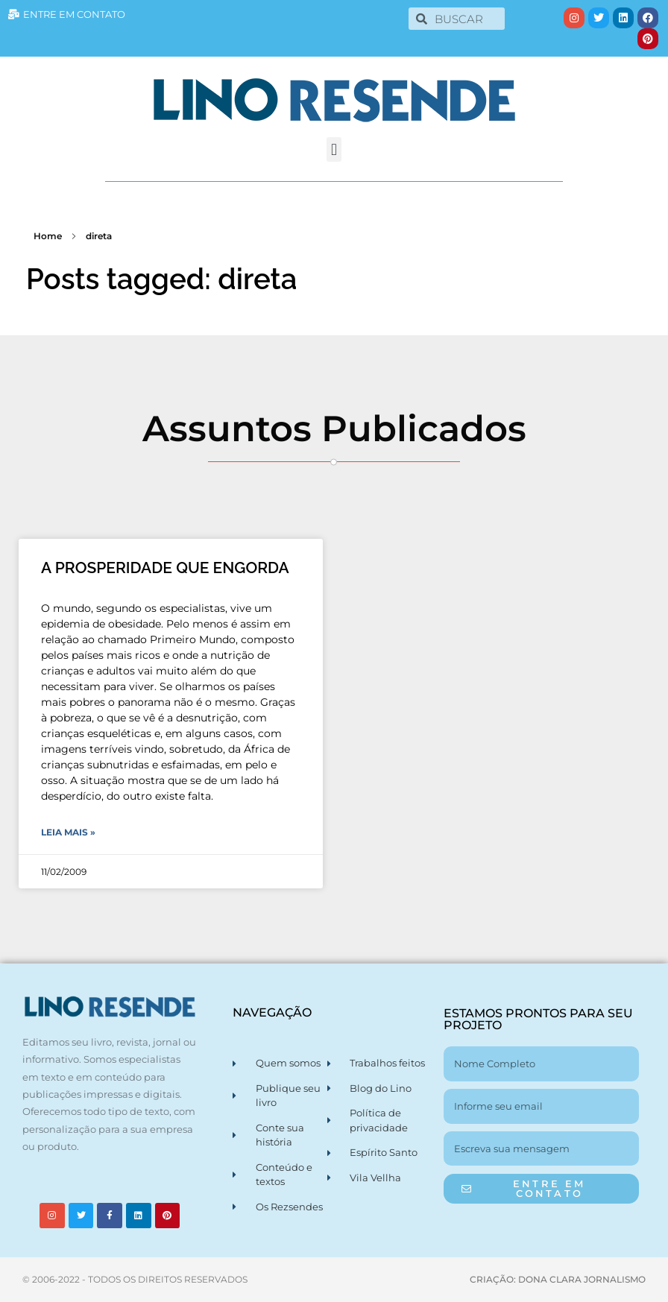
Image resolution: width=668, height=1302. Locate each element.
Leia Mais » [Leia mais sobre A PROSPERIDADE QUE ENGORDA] (68, 832)
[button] (334, 149)
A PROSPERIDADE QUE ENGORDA (165, 567)
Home (48, 235)
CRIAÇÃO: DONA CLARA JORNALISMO (558, 1279)
